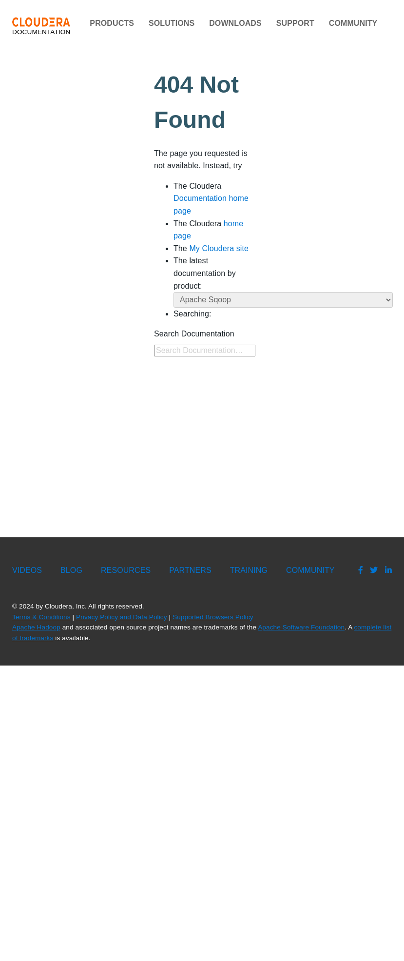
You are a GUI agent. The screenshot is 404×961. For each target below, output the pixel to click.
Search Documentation (194, 334)
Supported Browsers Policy (213, 617)
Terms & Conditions (41, 617)
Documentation (41, 26)
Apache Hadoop (36, 627)
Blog (71, 570)
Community (353, 23)
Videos (27, 570)
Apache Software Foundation (301, 627)
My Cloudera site (219, 248)
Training (249, 570)
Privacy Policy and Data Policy (121, 617)
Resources (126, 570)
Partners (190, 570)
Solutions (171, 23)
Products (112, 23)
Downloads (235, 23)
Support (295, 23)
